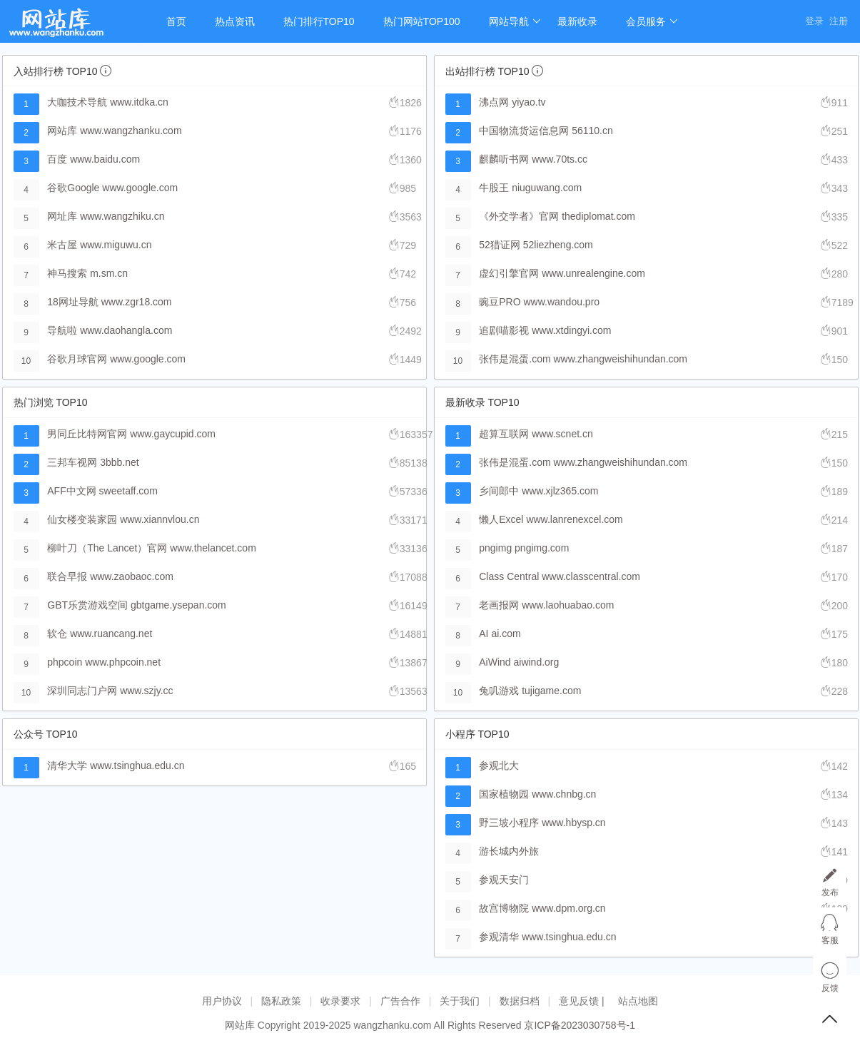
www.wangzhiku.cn (122, 216)
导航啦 (62, 330)
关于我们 (460, 1001)
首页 (176, 21)
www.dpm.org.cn (568, 908)
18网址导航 (72, 301)
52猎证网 (499, 244)
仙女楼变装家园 (82, 519)
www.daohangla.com (126, 330)
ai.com (505, 633)
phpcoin (64, 662)
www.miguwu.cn (115, 244)
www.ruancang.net (111, 633)
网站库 (62, 130)
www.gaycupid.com (173, 433)
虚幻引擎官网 (509, 273)
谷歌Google (73, 187)
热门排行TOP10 (319, 21)
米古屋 (62, 244)
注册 (838, 21)
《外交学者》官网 (519, 216)
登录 (814, 21)
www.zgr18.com (136, 301)
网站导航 (515, 21)
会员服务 (652, 21)
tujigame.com (551, 690)
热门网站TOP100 (421, 21)
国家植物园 (504, 794)
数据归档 (520, 1001)
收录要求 (340, 1001)
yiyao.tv (528, 102)
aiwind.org (537, 662)
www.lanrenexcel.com (574, 519)
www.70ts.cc (559, 159)
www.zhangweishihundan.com (620, 359)
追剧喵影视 (504, 330)
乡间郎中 (499, 491)
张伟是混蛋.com (514, 359)
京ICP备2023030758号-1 (579, 1025)
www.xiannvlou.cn (159, 519)
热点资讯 (235, 21)
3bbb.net (119, 462)
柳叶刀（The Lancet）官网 (107, 548)
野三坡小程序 (509, 822)
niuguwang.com (547, 187)
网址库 (62, 216)
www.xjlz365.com (560, 491)
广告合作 (400, 1001)
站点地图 (638, 1001)
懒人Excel (501, 519)
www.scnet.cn (562, 433)
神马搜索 (67, 273)
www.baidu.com (105, 159)
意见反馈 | (583, 1001)
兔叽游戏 (499, 690)
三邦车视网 (72, 462)
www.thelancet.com (213, 548)
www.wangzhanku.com (130, 130)
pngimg (495, 548)
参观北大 (499, 765)
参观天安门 (504, 879)
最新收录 (577, 21)
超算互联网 (504, 433)
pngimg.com (542, 548)
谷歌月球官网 (77, 359)
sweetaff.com (128, 491)
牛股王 (494, 187)
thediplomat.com (598, 216)
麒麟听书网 (504, 159)
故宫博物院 (504, 908)
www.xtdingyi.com (571, 330)
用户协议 (222, 1001)
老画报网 (499, 605)
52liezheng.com (558, 244)
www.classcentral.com (591, 576)
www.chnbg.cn (564, 794)
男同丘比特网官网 (87, 433)
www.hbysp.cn (573, 822)
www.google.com (140, 187)
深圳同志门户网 (82, 690)
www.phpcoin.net (123, 662)
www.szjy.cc (146, 690)
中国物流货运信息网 (524, 130)
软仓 (57, 633)
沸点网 (494, 102)
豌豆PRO (499, 301)
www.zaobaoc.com (131, 576)
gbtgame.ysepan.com (178, 605)
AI (483, 633)
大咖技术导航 (77, 102)
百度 (57, 159)
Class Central (509, 576)
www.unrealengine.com (593, 273)
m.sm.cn (109, 273)
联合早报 (67, 576)
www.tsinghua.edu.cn (137, 765)
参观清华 (499, 936)
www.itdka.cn (139, 102)
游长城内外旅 (509, 851)
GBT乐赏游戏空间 (87, 605)
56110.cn (592, 130)
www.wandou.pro (561, 301)
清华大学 (67, 765)
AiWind (494, 662)
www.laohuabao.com (568, 605)
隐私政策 (281, 1001)
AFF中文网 (71, 491)
